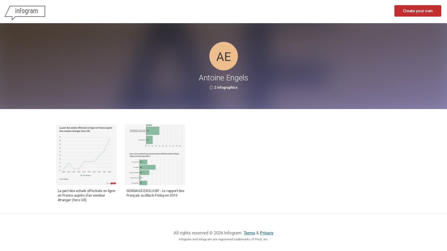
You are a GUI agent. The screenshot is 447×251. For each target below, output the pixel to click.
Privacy (266, 233)
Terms (249, 233)
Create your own (418, 10)
